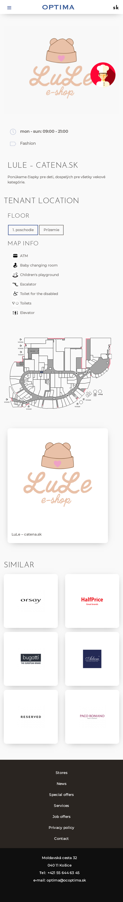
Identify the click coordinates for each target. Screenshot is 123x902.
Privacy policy (61, 827)
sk (116, 8)
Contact (61, 838)
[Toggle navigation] (9, 7)
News (61, 783)
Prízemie (51, 230)
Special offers (61, 794)
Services (61, 805)
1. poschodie (23, 230)
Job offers (62, 816)
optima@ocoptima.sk (66, 880)
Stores (61, 772)
